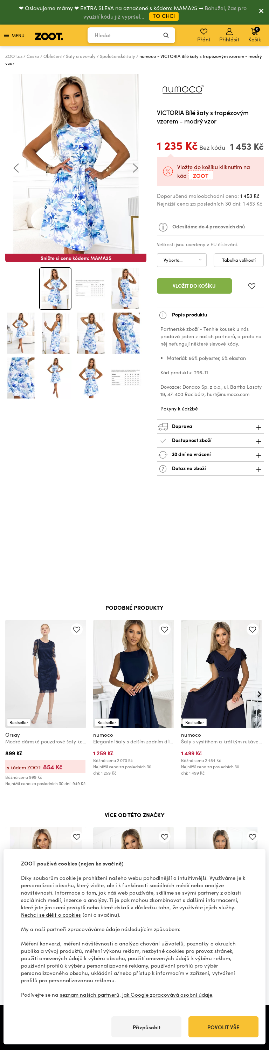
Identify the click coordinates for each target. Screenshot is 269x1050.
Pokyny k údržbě (179, 408)
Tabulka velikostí (239, 260)
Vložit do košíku (194, 285)
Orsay (12, 734)
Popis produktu (210, 315)
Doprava (210, 427)
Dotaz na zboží (210, 469)
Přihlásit (229, 35)
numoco (103, 734)
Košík (254, 34)
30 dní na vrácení (210, 455)
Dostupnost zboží (210, 441)
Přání (203, 35)
